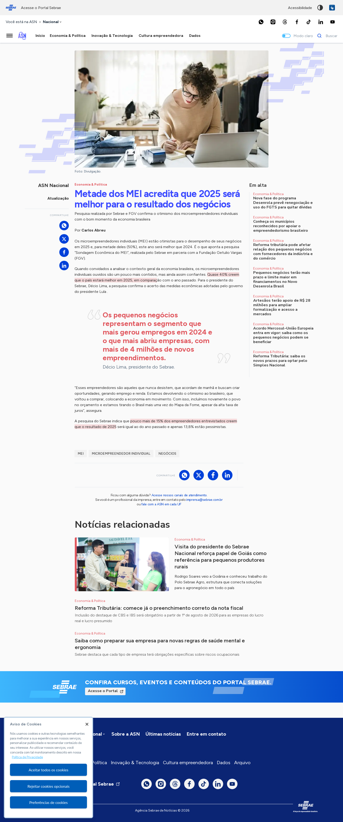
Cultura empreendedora (188, 762)
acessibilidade (300, 7)
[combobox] (52, 22)
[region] (48, 767)
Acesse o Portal (103, 691)
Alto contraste (320, 7)
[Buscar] (326, 35)
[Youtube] (332, 22)
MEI (81, 454)
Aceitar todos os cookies (48, 770)
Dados (223, 762)
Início (40, 35)
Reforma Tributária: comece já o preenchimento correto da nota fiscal (159, 608)
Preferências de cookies (48, 802)
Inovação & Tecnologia (135, 762)
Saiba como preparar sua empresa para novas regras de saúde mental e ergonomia (160, 643)
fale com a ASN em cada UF (161, 504)
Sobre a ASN (125, 734)
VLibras (332, 7)
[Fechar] (87, 724)
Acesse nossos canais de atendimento (179, 495)
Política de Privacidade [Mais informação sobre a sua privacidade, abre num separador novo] (27, 757)
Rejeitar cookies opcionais (48, 786)
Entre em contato (206, 734)
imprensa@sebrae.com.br (204, 499)
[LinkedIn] (320, 22)
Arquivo (242, 762)
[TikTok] (308, 22)
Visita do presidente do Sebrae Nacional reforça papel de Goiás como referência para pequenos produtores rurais (221, 556)
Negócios (167, 454)
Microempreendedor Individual (121, 454)
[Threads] (285, 22)
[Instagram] (273, 22)
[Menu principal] (9, 35)
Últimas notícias (163, 734)
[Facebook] (297, 22)
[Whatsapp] (261, 22)
